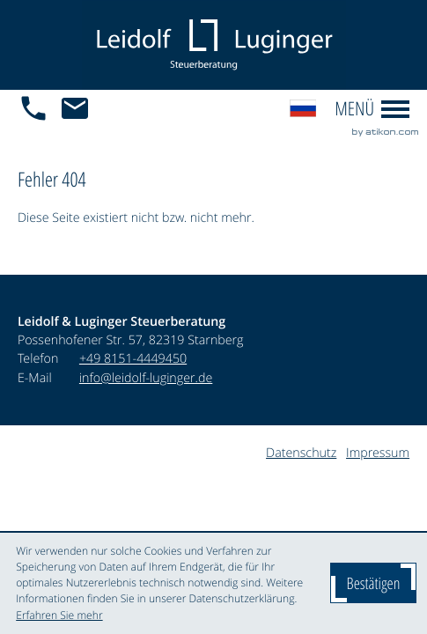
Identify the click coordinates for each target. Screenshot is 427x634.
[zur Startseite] (214, 45)
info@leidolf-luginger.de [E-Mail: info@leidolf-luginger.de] (145, 378)
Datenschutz (301, 453)
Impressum (377, 453)
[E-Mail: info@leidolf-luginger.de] (79, 109)
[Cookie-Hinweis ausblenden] (373, 583)
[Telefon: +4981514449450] (133, 359)
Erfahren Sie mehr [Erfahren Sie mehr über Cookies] (59, 615)
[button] (38, 109)
